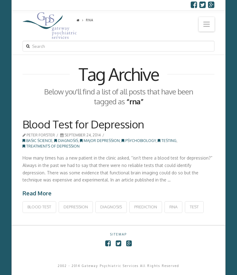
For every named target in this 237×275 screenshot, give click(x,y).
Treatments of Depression (51, 146)
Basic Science (37, 140)
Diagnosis (66, 140)
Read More (37, 193)
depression (76, 206)
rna (173, 206)
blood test (39, 206)
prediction (145, 206)
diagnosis (111, 206)
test (194, 206)
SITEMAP (118, 234)
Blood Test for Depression (83, 124)
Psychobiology (139, 140)
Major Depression (100, 140)
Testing (167, 140)
